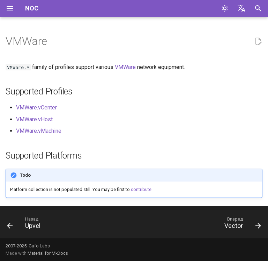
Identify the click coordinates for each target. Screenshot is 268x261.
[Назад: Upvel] (25, 224)
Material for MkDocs (48, 253)
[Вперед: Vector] (241, 224)
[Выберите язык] (241, 8)
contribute (141, 189)
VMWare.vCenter (36, 107)
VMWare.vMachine (38, 131)
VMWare (125, 67)
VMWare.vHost (34, 119)
